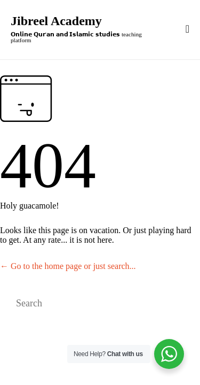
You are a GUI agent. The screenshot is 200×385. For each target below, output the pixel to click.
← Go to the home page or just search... (68, 266)
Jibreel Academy (56, 21)
